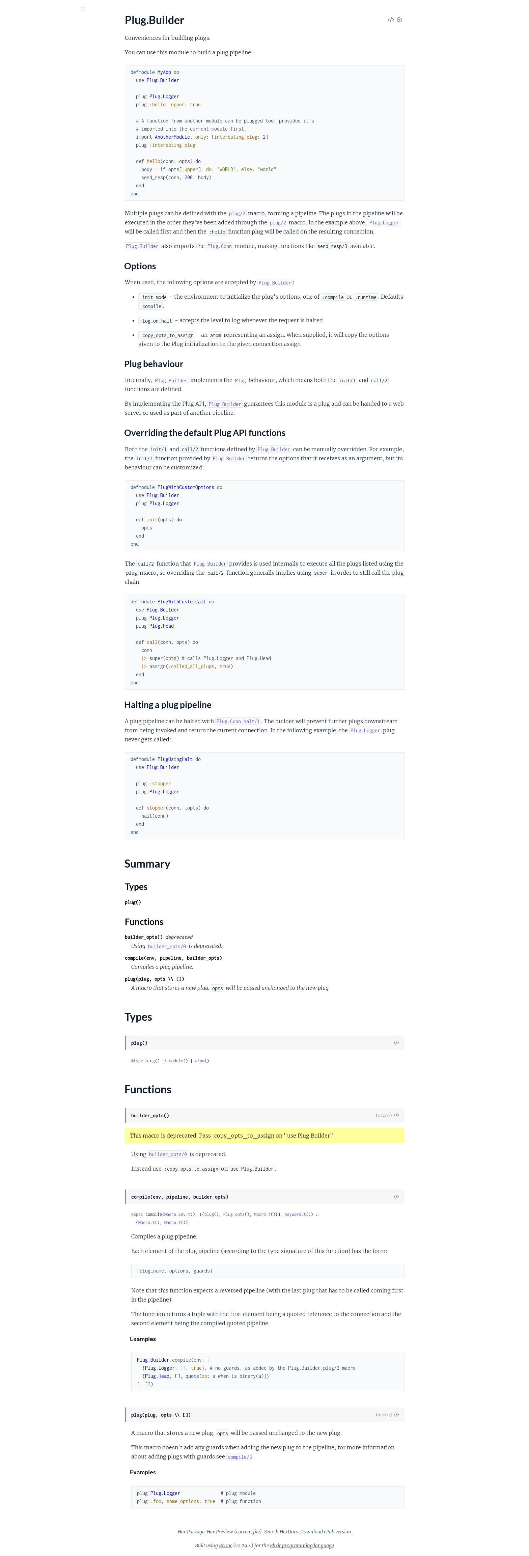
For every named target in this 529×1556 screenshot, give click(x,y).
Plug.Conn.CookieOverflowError (43, 572)
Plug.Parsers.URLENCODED (38, 470)
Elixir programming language (353, 1546)
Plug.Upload (19, 194)
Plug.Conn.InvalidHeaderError (40, 581)
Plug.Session (19, 300)
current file (298, 1532)
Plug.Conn (17, 158)
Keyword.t (346, 1214)
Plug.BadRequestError (31, 535)
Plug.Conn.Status (25, 410)
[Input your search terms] (50, 10)
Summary (22, 130)
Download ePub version (376, 1532)
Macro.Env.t (228, 1214)
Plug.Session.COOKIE (30, 493)
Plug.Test (15, 185)
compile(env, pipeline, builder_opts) (224, 958)
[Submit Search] (9, 10)
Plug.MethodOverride (30, 254)
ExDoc (276, 1546)
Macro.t (313, 1214)
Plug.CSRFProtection (29, 227)
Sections (21, 88)
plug (259, 1214)
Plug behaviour (33, 106)
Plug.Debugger (22, 341)
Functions (22, 146)
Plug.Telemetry (22, 318)
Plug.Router (19, 176)
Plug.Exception (22, 360)
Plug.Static (17, 309)
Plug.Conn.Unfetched (30, 419)
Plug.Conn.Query (25, 401)
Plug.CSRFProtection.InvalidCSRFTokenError (48, 544)
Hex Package (241, 1532)
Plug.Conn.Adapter (27, 383)
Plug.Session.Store (26, 512)
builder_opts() (194, 937)
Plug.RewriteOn (23, 282)
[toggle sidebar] (91, 10)
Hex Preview (270, 1532)
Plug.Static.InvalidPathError (37, 672)
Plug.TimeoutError (26, 681)
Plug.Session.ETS (24, 502)
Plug (14, 27)
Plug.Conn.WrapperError (34, 608)
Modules (41, 47)
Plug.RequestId (22, 273)
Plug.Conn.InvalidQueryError (39, 590)
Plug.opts (284, 1214)
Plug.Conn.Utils (23, 429)
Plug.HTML (18, 167)
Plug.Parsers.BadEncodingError (41, 617)
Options (25, 99)
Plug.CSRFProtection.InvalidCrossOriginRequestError (48, 553)
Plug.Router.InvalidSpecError (38, 654)
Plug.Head (17, 236)
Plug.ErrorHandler (26, 351)
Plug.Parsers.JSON (27, 452)
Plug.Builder (19, 77)
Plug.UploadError (25, 690)
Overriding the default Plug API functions (51, 113)
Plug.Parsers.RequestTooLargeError (46, 635)
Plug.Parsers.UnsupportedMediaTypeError (48, 644)
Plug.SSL (15, 291)
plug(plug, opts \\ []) (205, 979)
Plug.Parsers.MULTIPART (34, 461)
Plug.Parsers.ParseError (32, 626)
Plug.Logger (18, 245)
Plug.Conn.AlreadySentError (38, 562)
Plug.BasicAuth (22, 218)
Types (18, 138)
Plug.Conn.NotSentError (33, 599)
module (227, 1060)
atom (250, 1060)
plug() (183, 902)
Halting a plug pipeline (41, 119)
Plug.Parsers (19, 264)
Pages (14, 47)
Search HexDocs (332, 1531)
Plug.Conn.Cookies (27, 392)
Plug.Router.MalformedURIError (43, 663)
